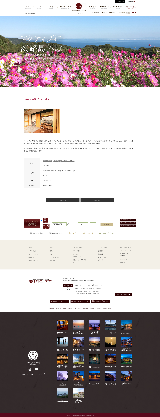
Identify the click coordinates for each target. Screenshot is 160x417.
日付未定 (71, 224)
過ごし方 (104, 13)
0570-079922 (86, 285)
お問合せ (100, 251)
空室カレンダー (72, 233)
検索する (107, 224)
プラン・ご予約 (77, 247)
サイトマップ (78, 309)
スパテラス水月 (33, 254)
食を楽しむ (62, 200)
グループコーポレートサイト (33, 374)
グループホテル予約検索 (106, 233)
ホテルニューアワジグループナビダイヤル (88, 288)
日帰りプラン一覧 (88, 233)
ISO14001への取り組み (95, 309)
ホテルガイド (32, 251)
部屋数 (92, 221)
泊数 (80, 221)
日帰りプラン (77, 251)
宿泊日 (54, 221)
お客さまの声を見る (123, 294)
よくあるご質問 (102, 247)
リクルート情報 (106, 309)
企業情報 (122, 262)
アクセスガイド (33, 261)
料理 (51, 254)
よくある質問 (95, 13)
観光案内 (112, 13)
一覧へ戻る (97, 200)
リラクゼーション (55, 257)
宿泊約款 (58, 309)
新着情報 (100, 254)
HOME (26, 13)
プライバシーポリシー (68, 309)
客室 (51, 247)
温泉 (51, 251)
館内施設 (52, 261)
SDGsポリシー (124, 259)
